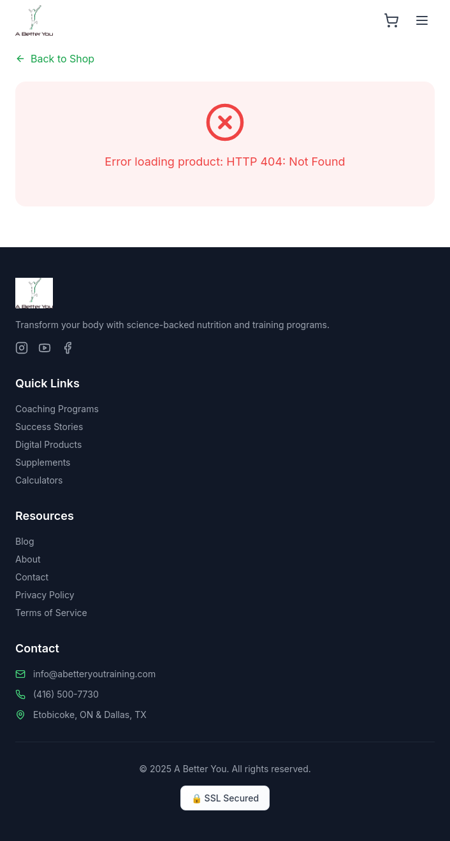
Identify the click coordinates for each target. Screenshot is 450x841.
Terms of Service (51, 612)
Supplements (43, 462)
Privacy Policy (45, 594)
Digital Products (48, 444)
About (27, 559)
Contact (31, 576)
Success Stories (49, 426)
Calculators (39, 480)
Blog (24, 541)
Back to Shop (54, 58)
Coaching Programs (57, 408)
